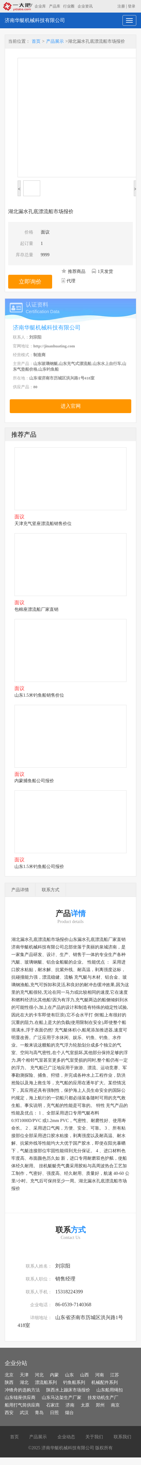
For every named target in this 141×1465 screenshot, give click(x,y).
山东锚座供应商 (20, 1397)
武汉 (24, 1412)
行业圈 (68, 6)
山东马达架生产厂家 (61, 1397)
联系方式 (50, 889)
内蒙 (54, 1375)
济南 (70, 1405)
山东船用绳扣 (109, 1390)
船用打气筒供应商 (22, 1405)
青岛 (39, 1412)
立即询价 (30, 282)
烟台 (69, 1412)
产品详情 (20, 889)
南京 (115, 1405)
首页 (36, 41)
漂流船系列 (46, 1382)
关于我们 (94, 1437)
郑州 (100, 1405)
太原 (85, 1405)
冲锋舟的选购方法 (22, 1390)
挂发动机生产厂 (103, 1397)
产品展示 (55, 41)
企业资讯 (85, 6)
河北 (39, 1375)
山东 (69, 1375)
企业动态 (66, 1437)
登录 (131, 6)
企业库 (40, 6)
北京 (9, 1375)
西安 (9, 1412)
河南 (99, 1375)
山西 (84, 1375)
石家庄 (52, 1405)
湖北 (24, 1382)
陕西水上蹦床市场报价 (68, 1390)
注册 (121, 6)
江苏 (114, 1375)
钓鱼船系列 (74, 1382)
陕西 (9, 1382)
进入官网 (71, 406)
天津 (24, 1375)
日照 (54, 1412)
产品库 (54, 6)
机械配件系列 (104, 1382)
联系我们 (122, 1437)
